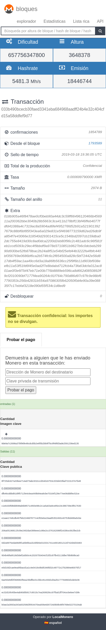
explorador (26, 21)
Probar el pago (21, 339)
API (100, 21)
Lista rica (81, 21)
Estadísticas (54, 21)
